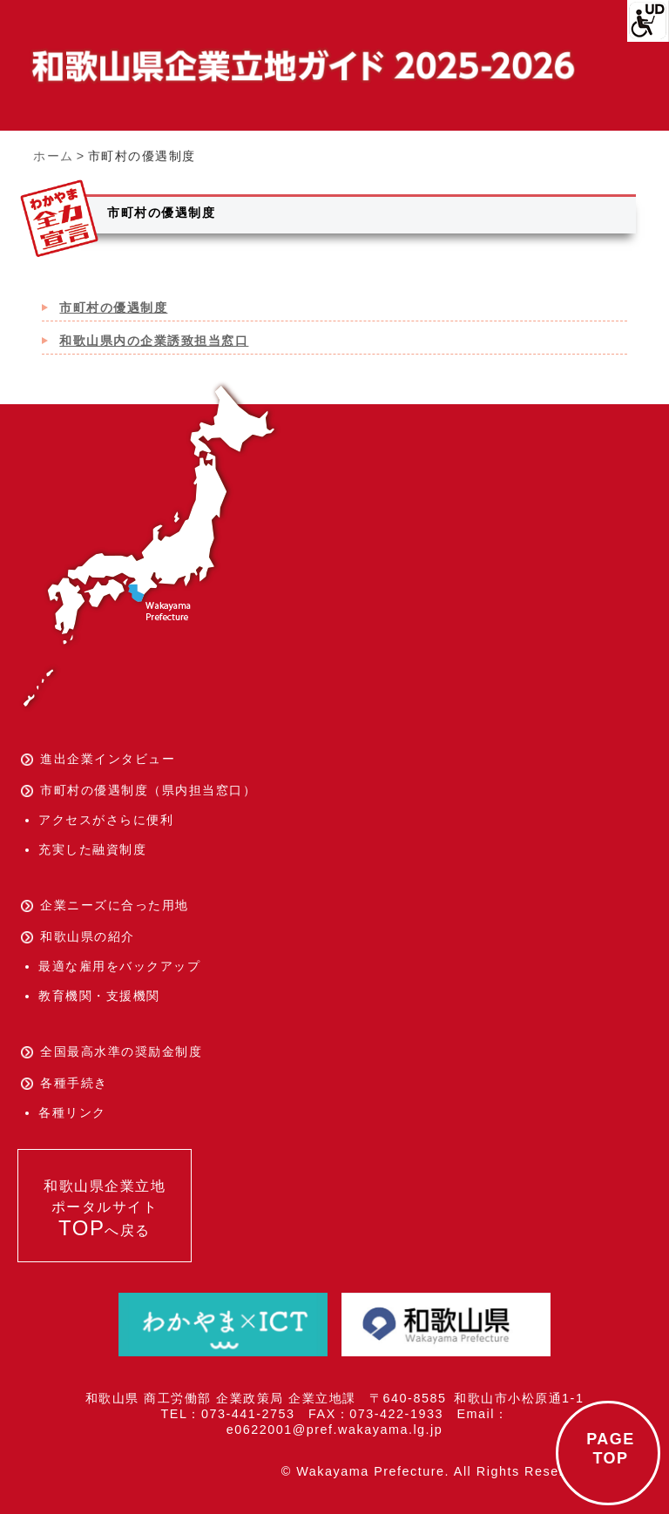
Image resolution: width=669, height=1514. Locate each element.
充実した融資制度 (92, 849)
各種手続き (74, 1083)
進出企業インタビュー (107, 759)
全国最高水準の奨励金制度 (121, 1051)
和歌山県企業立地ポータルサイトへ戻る (105, 1209)
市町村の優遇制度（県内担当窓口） (148, 790)
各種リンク (72, 1112)
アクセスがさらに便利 (105, 820)
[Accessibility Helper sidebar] (648, 21)
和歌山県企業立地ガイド (300, 66)
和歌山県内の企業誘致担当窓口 (153, 341)
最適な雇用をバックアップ (119, 966)
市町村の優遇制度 (113, 307)
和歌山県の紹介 (87, 936)
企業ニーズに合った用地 (114, 905)
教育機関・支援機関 (99, 996)
